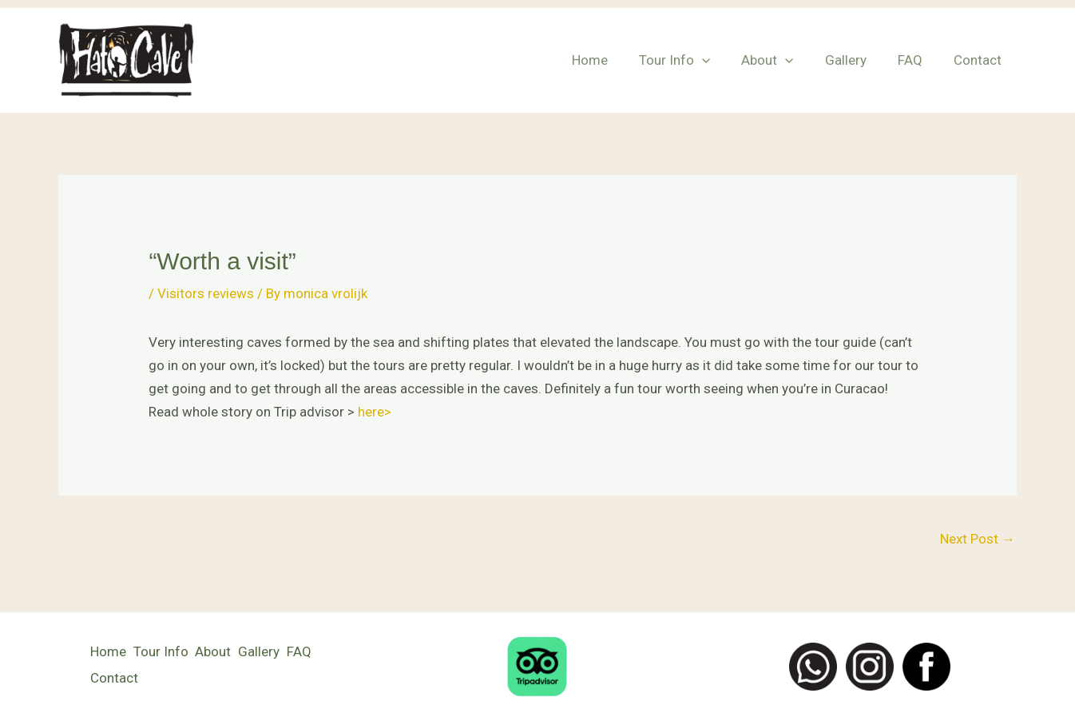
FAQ (915, 60)
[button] (720, 60)
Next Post (977, 539)
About (781, 60)
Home (612, 60)
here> (374, 412)
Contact (979, 60)
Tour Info (692, 60)
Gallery (855, 60)
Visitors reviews (205, 293)
